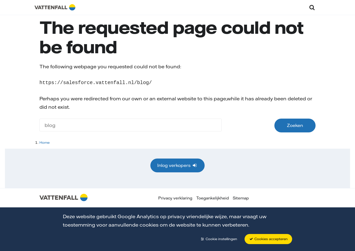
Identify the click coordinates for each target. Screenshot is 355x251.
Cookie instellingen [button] (218, 239)
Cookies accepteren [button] (268, 239)
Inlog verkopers (177, 165)
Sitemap (241, 197)
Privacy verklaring (175, 197)
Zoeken (295, 125)
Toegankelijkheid (212, 197)
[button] (312, 7)
